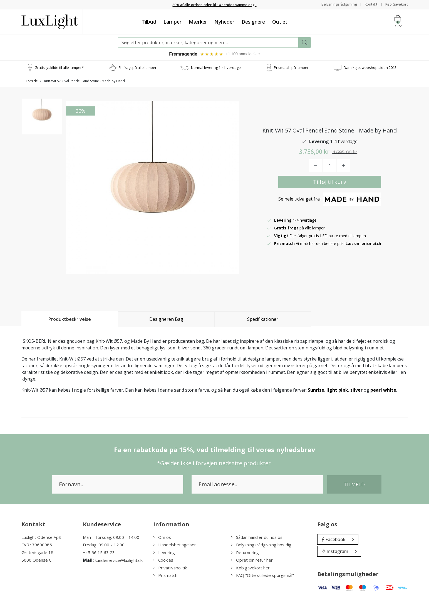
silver (356, 390)
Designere (253, 21)
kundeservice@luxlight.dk (119, 561)
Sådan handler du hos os (256, 537)
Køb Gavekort (395, 4)
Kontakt (368, 4)
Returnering (245, 553)
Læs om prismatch (364, 243)
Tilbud (149, 21)
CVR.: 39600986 (36, 545)
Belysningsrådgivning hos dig (261, 545)
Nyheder (224, 21)
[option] (42, 121)
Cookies (163, 560)
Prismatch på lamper (291, 67)
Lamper (172, 21)
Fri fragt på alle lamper (138, 67)
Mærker (198, 21)
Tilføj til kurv (329, 182)
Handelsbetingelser (174, 545)
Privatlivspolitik (170, 568)
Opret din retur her (252, 560)
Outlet (279, 21)
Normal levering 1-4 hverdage (216, 67)
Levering (164, 553)
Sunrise (316, 390)
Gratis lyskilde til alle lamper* (59, 67)
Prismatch (165, 576)
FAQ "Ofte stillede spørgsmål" (262, 576)
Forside (32, 81)
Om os (162, 537)
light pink (337, 390)
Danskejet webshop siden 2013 (370, 67)
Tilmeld (354, 484)
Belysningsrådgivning (334, 4)
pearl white (383, 390)
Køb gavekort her (250, 568)
